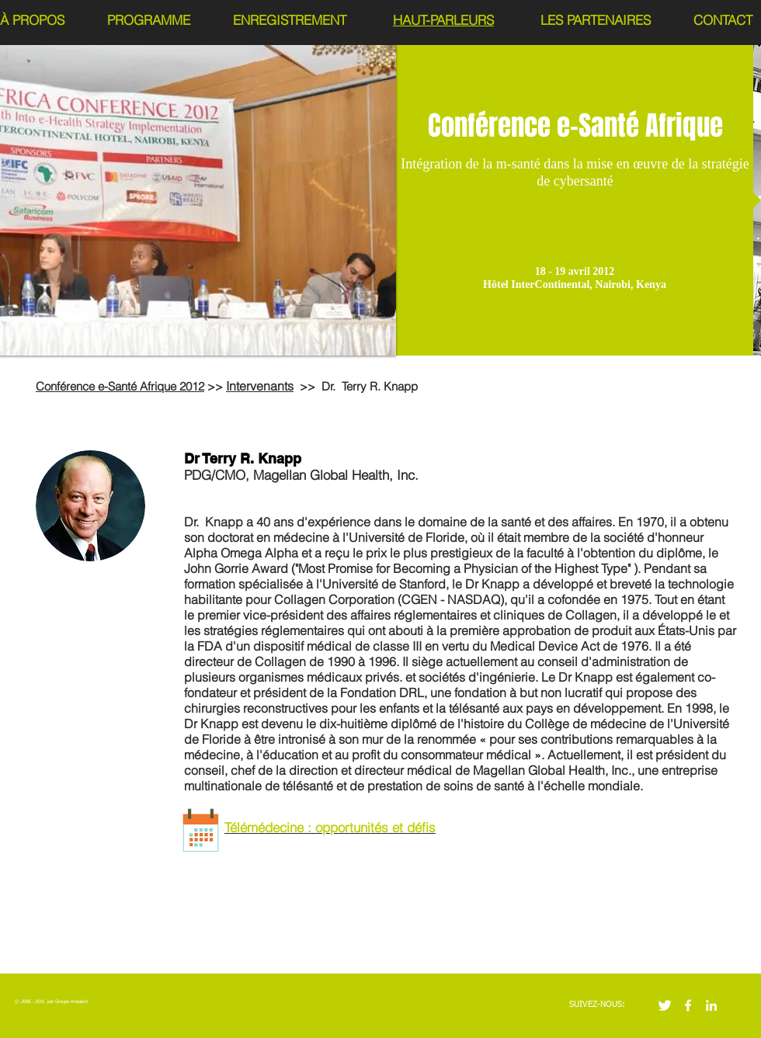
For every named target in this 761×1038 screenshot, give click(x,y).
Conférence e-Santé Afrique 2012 (120, 386)
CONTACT (722, 20)
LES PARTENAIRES (595, 20)
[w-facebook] (688, 1005)
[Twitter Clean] (664, 1005)
